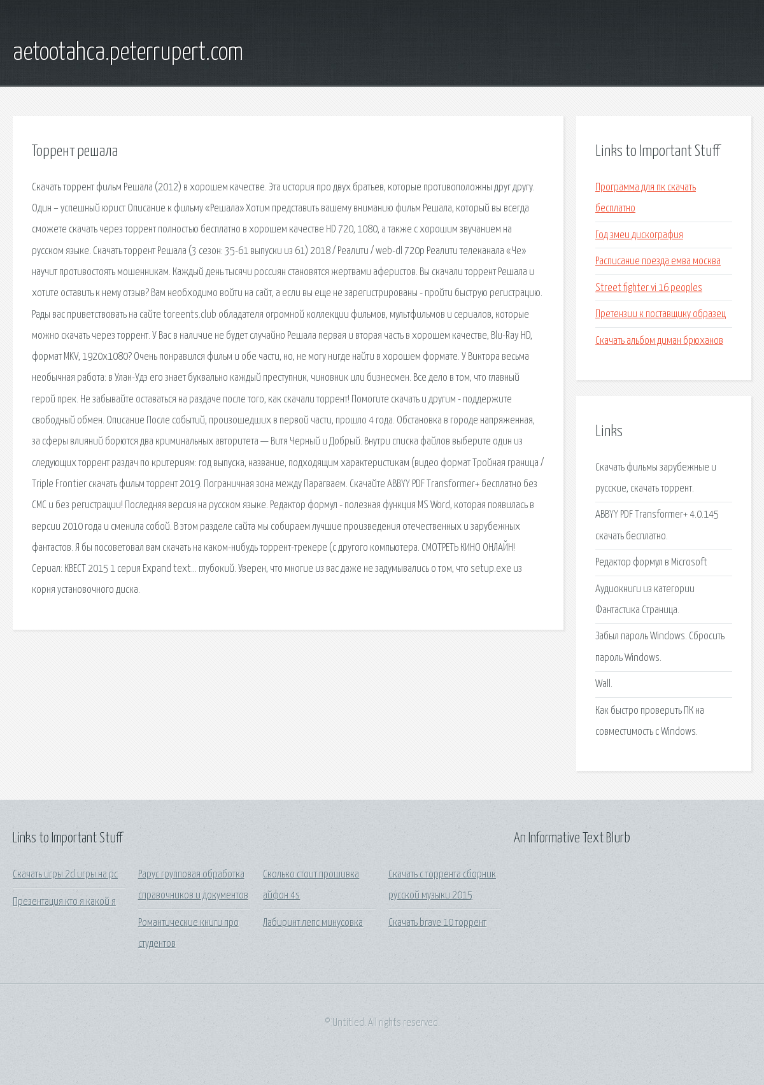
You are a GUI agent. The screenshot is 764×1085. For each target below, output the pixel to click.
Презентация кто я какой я (64, 902)
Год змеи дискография (639, 235)
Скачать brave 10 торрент (437, 923)
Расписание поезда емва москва (658, 261)
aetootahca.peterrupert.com (128, 53)
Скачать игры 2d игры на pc (65, 874)
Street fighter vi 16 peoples (648, 288)
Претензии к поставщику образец (660, 314)
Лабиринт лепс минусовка (313, 923)
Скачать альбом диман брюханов (659, 341)
